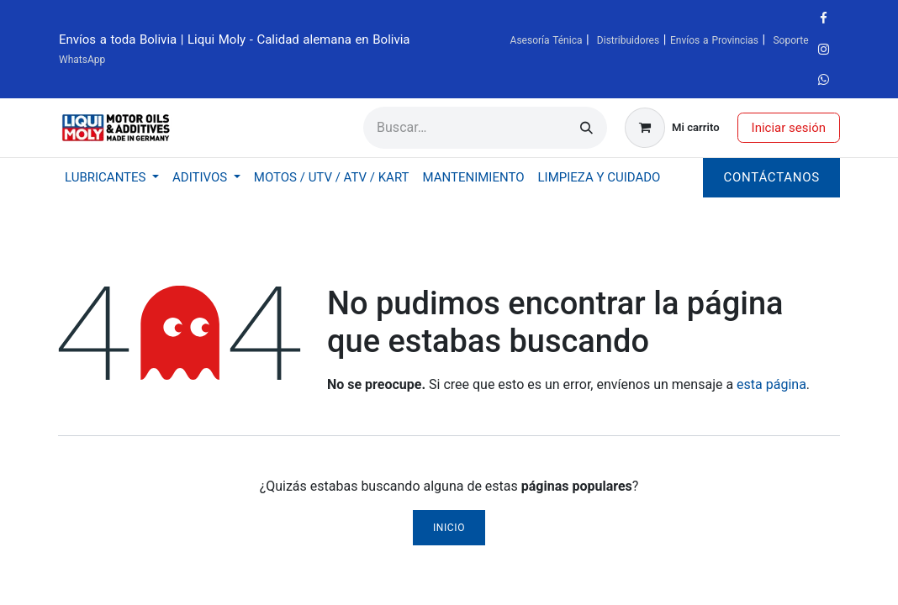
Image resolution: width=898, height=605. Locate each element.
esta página (771, 384)
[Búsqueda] (586, 128)
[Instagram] (824, 49)
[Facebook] (824, 18)
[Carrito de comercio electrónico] (672, 128)
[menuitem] (112, 177)
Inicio (449, 528)
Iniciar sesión (789, 127)
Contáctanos (771, 177)
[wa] (824, 79)
